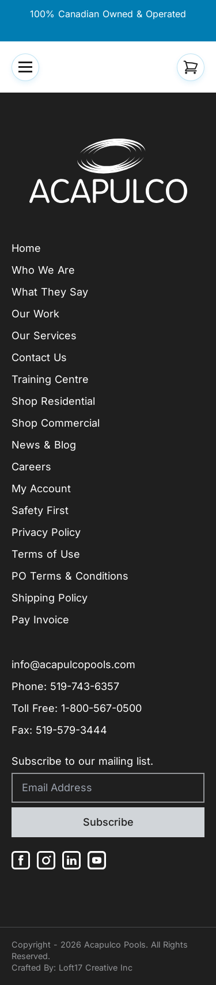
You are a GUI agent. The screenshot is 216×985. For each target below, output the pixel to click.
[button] (25, 67)
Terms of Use (46, 554)
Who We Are (43, 270)
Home (26, 248)
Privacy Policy (46, 532)
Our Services (44, 335)
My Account (41, 488)
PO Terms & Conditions (70, 576)
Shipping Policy (50, 598)
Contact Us (39, 357)
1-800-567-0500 (101, 708)
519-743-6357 (84, 686)
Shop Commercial (56, 423)
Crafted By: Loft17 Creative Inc (72, 967)
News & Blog (44, 445)
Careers (31, 467)
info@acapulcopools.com (73, 664)
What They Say (50, 292)
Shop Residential (53, 401)
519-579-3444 (71, 730)
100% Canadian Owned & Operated (108, 14)
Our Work (35, 314)
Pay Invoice (40, 620)
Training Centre (50, 379)
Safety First (40, 510)
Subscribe (108, 822)
